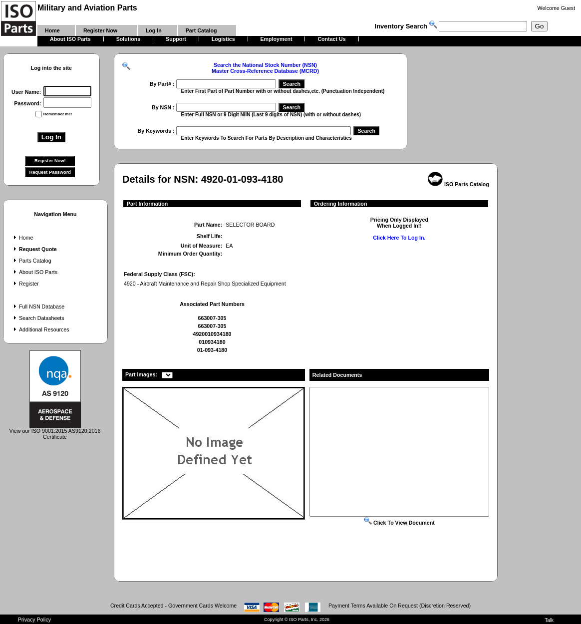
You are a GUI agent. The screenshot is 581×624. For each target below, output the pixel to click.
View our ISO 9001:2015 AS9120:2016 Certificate (55, 431)
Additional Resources (40, 329)
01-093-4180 (212, 350)
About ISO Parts (34, 272)
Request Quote (34, 249)
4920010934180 (212, 334)
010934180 (212, 342)
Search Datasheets (37, 318)
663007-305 (212, 318)
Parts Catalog (31, 261)
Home (22, 238)
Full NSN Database (37, 307)
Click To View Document (399, 523)
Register (25, 284)
